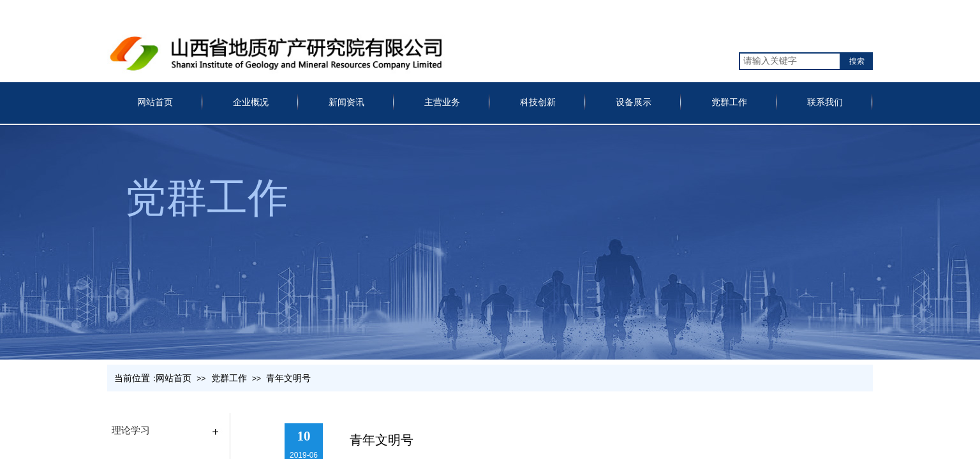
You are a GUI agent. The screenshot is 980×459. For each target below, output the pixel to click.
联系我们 (825, 102)
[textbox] (790, 61)
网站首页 (155, 102)
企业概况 (251, 102)
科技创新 (538, 102)
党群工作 (729, 102)
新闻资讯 (346, 102)
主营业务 (442, 102)
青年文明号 (288, 378)
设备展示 (633, 102)
